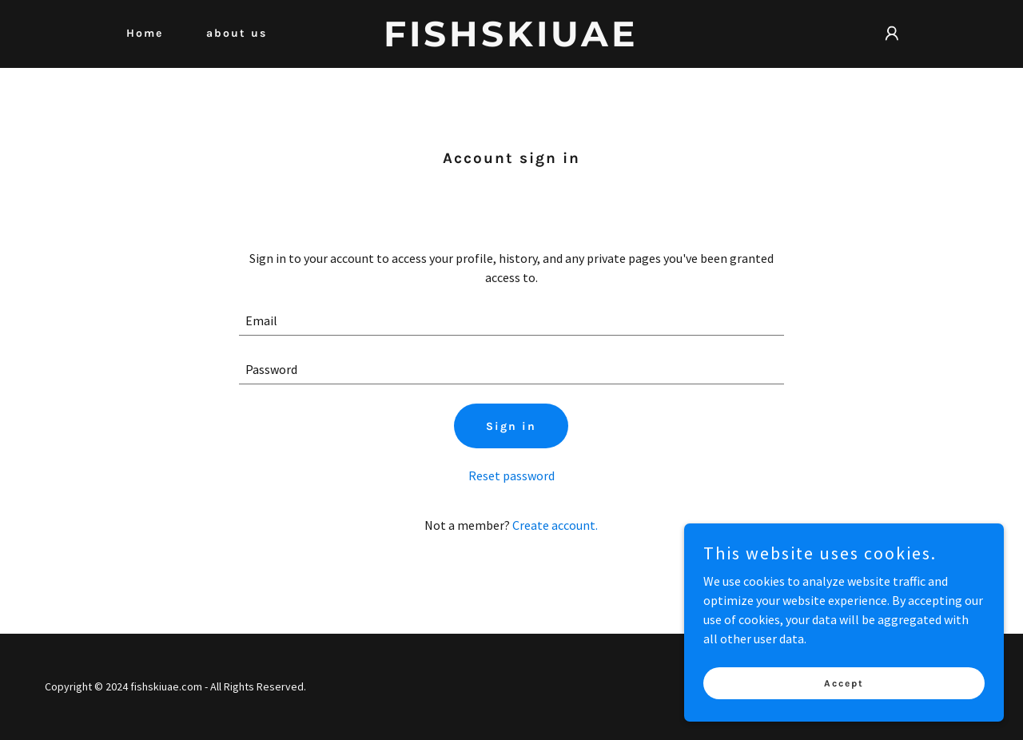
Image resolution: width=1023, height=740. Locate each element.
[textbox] (512, 321)
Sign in (511, 426)
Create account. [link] (555, 525)
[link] (512, 42)
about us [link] (236, 33)
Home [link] (144, 33)
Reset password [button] (511, 475)
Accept (844, 682)
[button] (892, 34)
